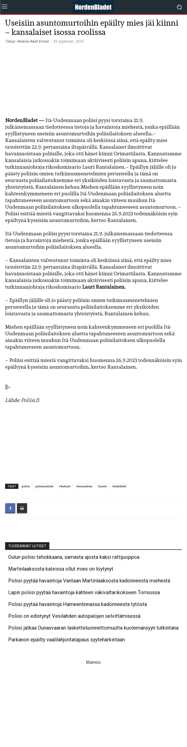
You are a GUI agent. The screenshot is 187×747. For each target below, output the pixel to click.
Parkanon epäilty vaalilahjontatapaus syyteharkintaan (66, 639)
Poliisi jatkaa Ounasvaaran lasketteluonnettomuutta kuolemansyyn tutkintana (93, 628)
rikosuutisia (84, 486)
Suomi (102, 486)
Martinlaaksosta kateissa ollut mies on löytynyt (60, 569)
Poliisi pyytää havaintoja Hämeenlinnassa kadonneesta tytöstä (77, 604)
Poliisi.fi (30, 400)
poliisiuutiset (44, 486)
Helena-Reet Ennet (33, 41)
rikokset (64, 486)
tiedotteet (119, 486)
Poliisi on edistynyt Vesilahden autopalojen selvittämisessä (74, 616)
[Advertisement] (93, 79)
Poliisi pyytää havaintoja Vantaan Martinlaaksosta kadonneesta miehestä (89, 580)
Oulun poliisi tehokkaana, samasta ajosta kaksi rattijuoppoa (73, 557)
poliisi (26, 486)
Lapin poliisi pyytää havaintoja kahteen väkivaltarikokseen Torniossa (84, 592)
